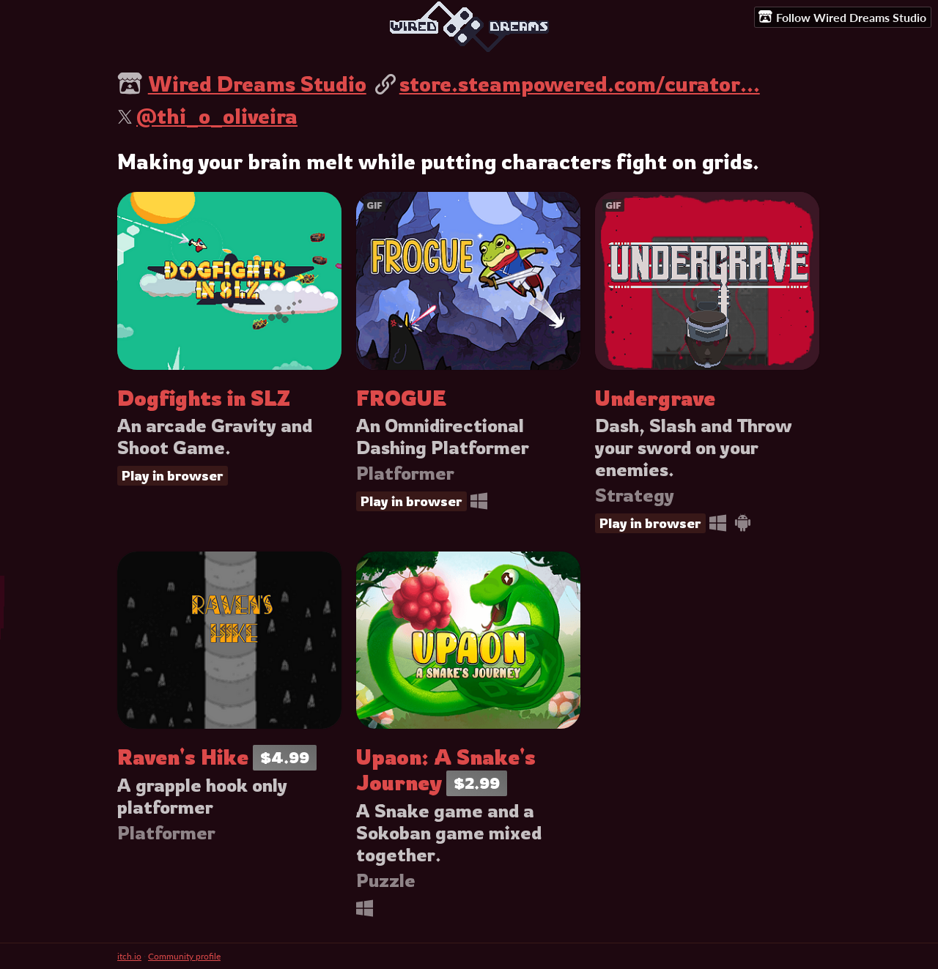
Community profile (184, 956)
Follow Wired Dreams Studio (842, 17)
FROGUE (401, 398)
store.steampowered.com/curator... (579, 84)
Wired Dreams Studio (257, 84)
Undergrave (655, 398)
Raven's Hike (182, 757)
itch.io (129, 956)
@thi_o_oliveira (217, 116)
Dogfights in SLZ (203, 398)
